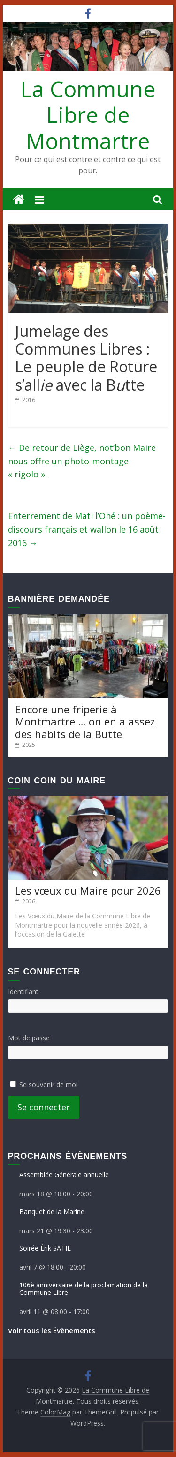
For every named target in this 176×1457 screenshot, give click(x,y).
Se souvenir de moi (48, 1084)
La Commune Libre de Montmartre (88, 114)
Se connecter (43, 1107)
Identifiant (23, 991)
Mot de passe (29, 1037)
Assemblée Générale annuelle (64, 1174)
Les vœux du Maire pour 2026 (88, 890)
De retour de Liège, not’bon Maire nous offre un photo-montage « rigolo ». (82, 461)
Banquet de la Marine (51, 1211)
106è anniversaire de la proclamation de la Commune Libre (83, 1288)
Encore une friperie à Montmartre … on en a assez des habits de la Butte (85, 721)
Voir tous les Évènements (51, 1330)
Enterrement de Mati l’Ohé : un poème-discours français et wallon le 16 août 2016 (87, 529)
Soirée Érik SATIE (45, 1248)
